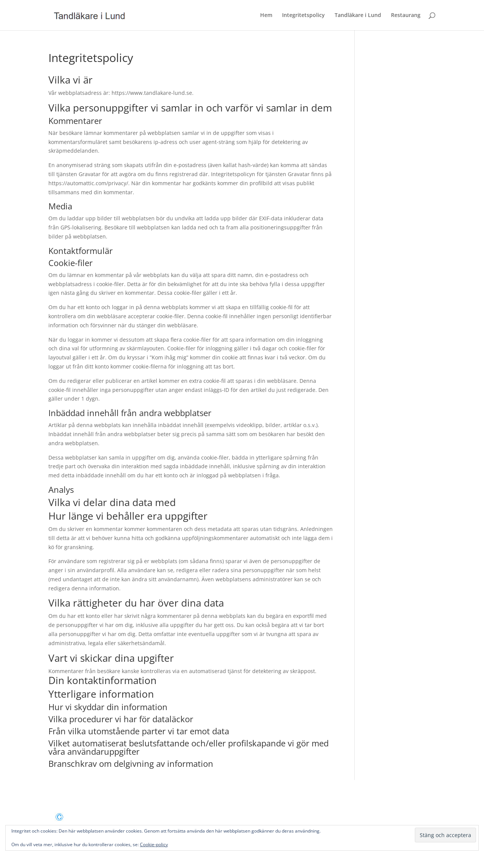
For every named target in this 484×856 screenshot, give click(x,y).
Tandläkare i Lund (358, 15)
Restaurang (405, 15)
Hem (266, 15)
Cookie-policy (154, 844)
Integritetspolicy (303, 15)
